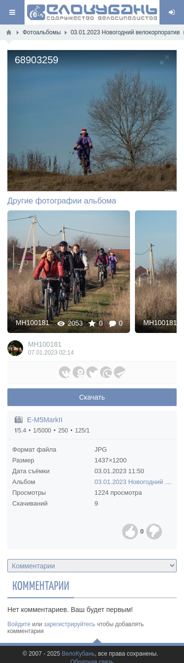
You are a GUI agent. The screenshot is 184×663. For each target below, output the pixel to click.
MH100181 (33, 323)
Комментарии (40, 585)
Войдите (18, 624)
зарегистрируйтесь (69, 624)
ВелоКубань (78, 654)
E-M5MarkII (44, 420)
